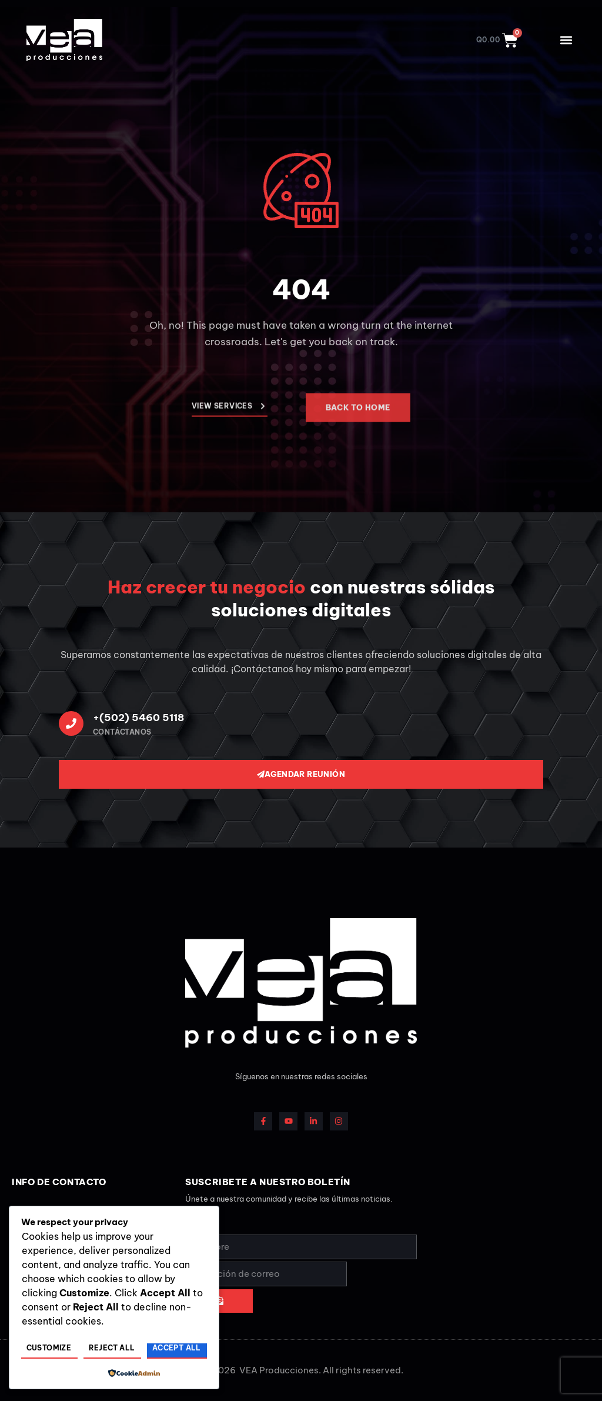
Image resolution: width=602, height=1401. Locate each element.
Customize (49, 1347)
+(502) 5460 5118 (138, 717)
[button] (566, 40)
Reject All (112, 1347)
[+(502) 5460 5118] (71, 723)
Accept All (176, 1347)
